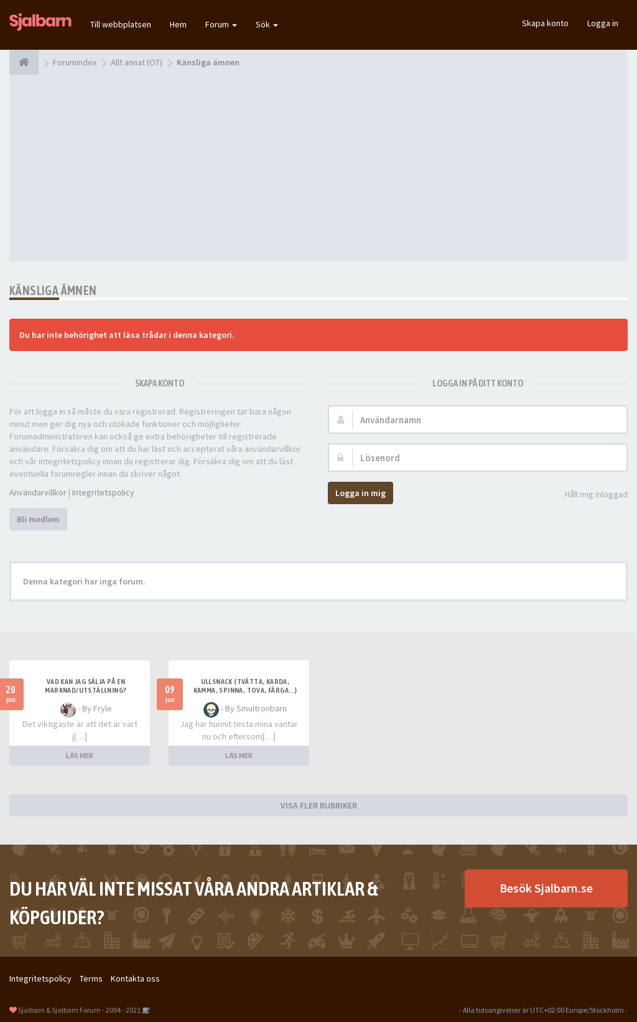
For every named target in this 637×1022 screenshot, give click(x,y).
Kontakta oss (135, 978)
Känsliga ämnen (53, 290)
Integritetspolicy (103, 492)
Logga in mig (360, 493)
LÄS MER (79, 755)
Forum (221, 24)
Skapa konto (545, 23)
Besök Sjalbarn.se (546, 888)
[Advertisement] (318, 168)
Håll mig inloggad (589, 495)
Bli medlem (38, 519)
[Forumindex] (24, 62)
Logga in (602, 23)
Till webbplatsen (120, 24)
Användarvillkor (38, 492)
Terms (91, 978)
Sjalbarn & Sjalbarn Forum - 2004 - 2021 (79, 1010)
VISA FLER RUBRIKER (319, 805)
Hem (178, 24)
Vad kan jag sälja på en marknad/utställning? (85, 686)
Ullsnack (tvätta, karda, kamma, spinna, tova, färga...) (245, 686)
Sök (267, 24)
